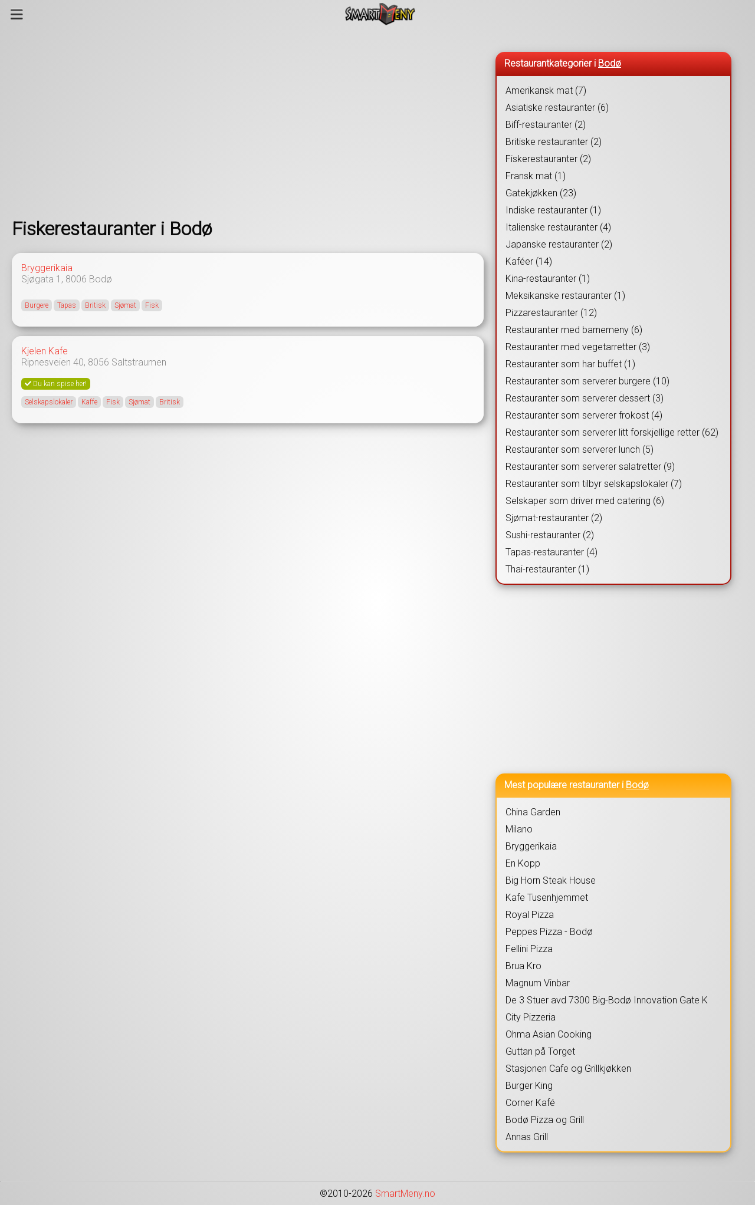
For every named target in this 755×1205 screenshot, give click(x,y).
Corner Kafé (530, 1102)
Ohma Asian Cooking (548, 1034)
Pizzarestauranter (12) (551, 312)
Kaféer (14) (528, 261)
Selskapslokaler (49, 402)
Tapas (66, 305)
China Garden (532, 812)
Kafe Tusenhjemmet (546, 897)
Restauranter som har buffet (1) (570, 364)
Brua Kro (523, 966)
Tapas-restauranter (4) (551, 552)
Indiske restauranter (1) (553, 210)
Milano (519, 829)
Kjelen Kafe (44, 351)
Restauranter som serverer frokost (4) (583, 415)
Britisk (95, 305)
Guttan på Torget (540, 1051)
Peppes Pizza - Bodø (549, 931)
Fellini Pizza (529, 948)
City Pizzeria (530, 1017)
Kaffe (89, 402)
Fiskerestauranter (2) (548, 158)
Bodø (100, 279)
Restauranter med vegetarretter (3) (577, 347)
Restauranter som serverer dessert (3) (584, 398)
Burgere (36, 305)
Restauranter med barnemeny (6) (573, 329)
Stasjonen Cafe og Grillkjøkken (568, 1068)
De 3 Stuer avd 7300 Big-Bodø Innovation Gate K (606, 1000)
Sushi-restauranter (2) (549, 535)
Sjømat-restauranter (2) (553, 518)
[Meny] (17, 14)
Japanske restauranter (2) (558, 244)
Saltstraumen (138, 362)
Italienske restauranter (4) (558, 227)
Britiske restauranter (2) (553, 141)
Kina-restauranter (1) (547, 278)
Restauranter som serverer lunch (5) (579, 449)
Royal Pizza (529, 914)
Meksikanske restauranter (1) (565, 295)
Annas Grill (526, 1137)
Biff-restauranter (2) (545, 124)
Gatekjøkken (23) (540, 193)
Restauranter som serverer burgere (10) (587, 381)
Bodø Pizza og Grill (544, 1119)
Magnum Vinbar (537, 983)
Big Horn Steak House (550, 880)
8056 (98, 362)
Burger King (529, 1085)
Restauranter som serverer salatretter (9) (590, 466)
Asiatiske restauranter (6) (557, 107)
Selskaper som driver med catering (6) (584, 500)
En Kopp (522, 863)
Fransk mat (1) (535, 176)
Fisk (152, 305)
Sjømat (125, 305)
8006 (76, 279)
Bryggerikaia (47, 268)
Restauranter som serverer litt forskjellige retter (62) (611, 432)
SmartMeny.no (405, 1193)
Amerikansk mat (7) (545, 90)
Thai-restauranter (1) (547, 569)
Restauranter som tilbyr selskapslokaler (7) (593, 483)
